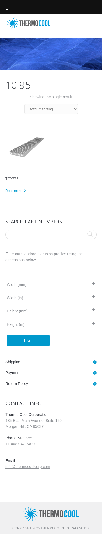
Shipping (12, 362)
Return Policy (16, 383)
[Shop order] (51, 109)
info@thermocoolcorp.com (27, 467)
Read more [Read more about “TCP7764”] (13, 191)
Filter (28, 340)
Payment (12, 373)
